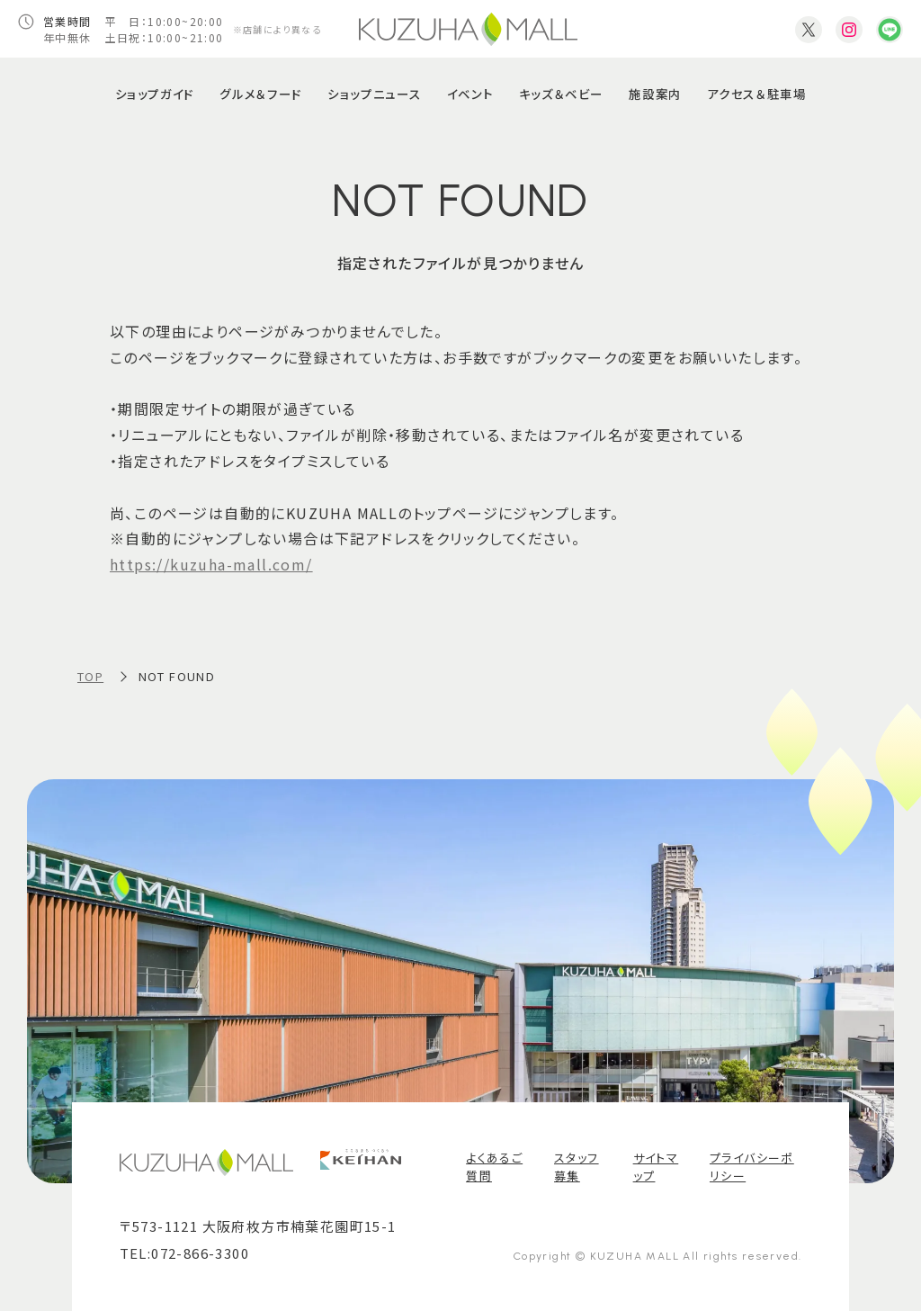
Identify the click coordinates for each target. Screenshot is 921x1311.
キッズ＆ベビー (561, 94)
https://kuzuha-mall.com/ (211, 564)
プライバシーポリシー (752, 1166)
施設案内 (655, 94)
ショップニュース (374, 94)
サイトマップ (656, 1166)
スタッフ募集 (576, 1166)
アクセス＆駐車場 (756, 94)
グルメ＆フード (260, 94)
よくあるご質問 (494, 1166)
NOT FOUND (177, 676)
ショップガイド (154, 94)
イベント (470, 94)
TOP (90, 676)
